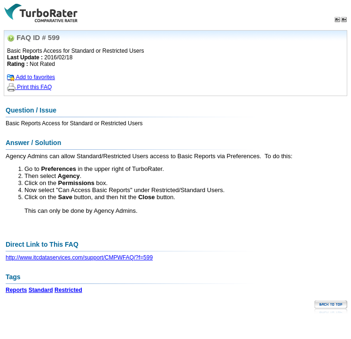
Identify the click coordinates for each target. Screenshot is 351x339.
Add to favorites (31, 77)
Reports (16, 290)
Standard (41, 290)
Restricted (68, 290)
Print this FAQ (29, 87)
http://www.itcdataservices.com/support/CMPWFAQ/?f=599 (79, 257)
